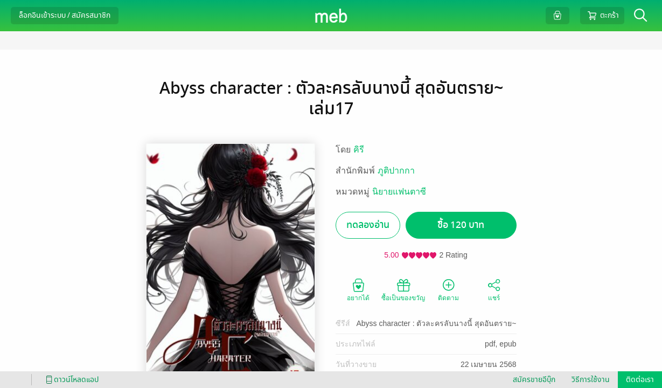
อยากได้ (358, 289)
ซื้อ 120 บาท (460, 225)
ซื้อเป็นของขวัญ (403, 289)
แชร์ (494, 289)
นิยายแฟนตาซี (399, 191)
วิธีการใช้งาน (591, 379)
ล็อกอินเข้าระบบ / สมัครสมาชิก (64, 15)
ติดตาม (448, 289)
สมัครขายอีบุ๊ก (534, 379)
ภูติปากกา (396, 170)
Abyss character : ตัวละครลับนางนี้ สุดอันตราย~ (436, 323)
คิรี (358, 149)
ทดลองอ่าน (367, 225)
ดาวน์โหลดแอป (71, 379)
